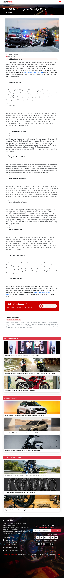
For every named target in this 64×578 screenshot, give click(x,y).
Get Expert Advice (47, 306)
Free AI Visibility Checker (14, 550)
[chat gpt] (38, 544)
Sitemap (7, 554)
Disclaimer (14, 554)
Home (5, 12)
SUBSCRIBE (56, 531)
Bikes (10, 12)
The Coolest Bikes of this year (33, 72)
